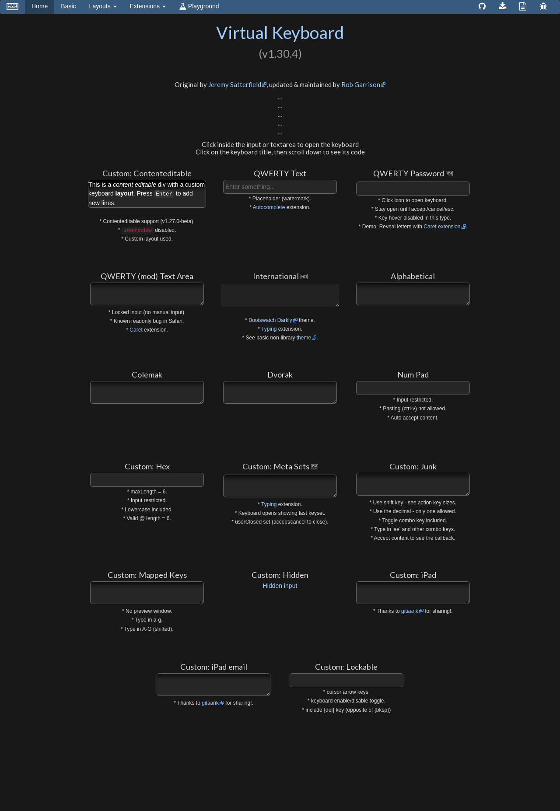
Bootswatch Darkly (270, 320)
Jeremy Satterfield (234, 84)
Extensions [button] (148, 6)
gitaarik (409, 611)
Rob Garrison (360, 84)
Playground (199, 6)
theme (304, 338)
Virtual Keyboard (280, 32)
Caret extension (442, 227)
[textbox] (280, 187)
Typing (268, 329)
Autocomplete (269, 207)
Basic (68, 6)
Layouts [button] (103, 6)
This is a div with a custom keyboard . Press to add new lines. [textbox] (146, 193)
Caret (136, 330)
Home (43, 5)
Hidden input (280, 585)
